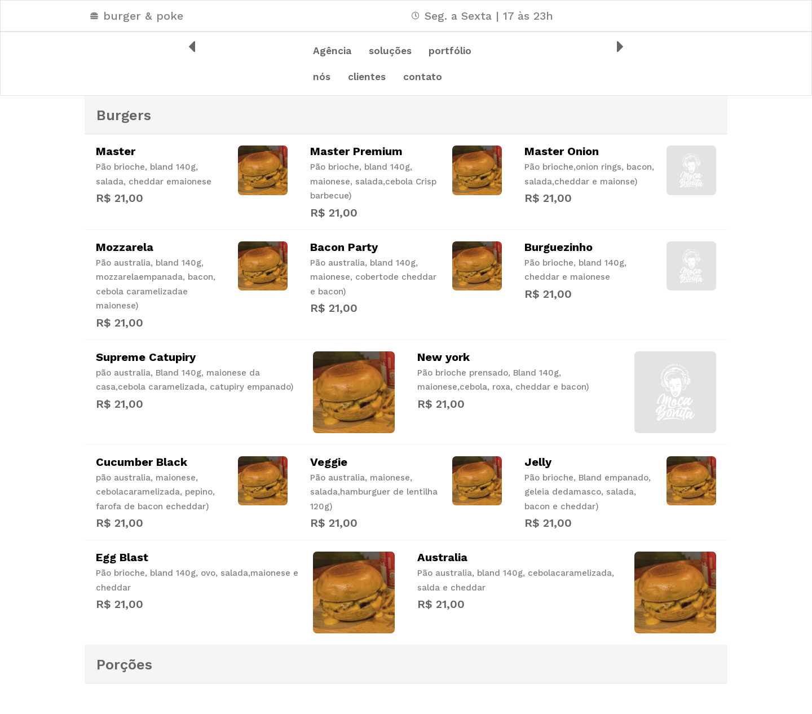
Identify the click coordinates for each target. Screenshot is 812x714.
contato (338, 106)
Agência (337, 54)
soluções (406, 54)
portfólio (340, 80)
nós (396, 80)
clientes (451, 80)
